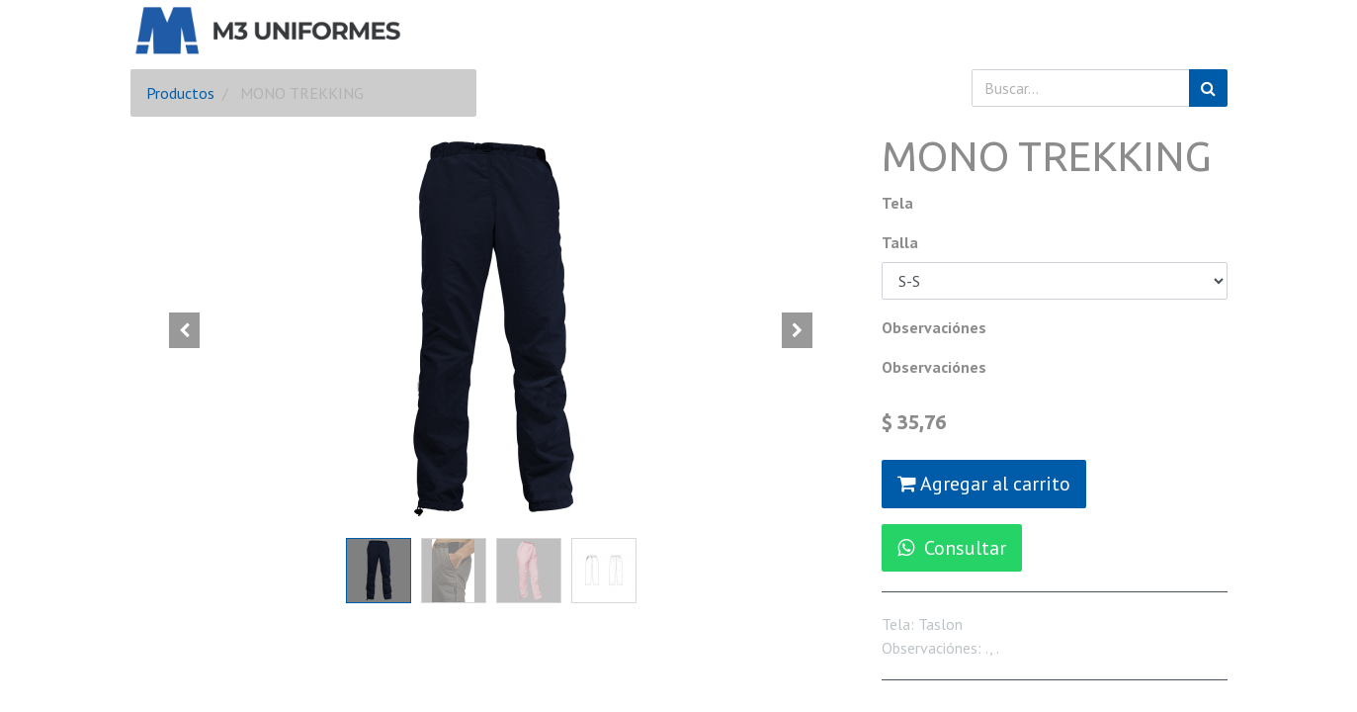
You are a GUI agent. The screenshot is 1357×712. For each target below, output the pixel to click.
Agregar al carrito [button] (983, 483)
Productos (180, 93)
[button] (184, 330)
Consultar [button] (951, 548)
